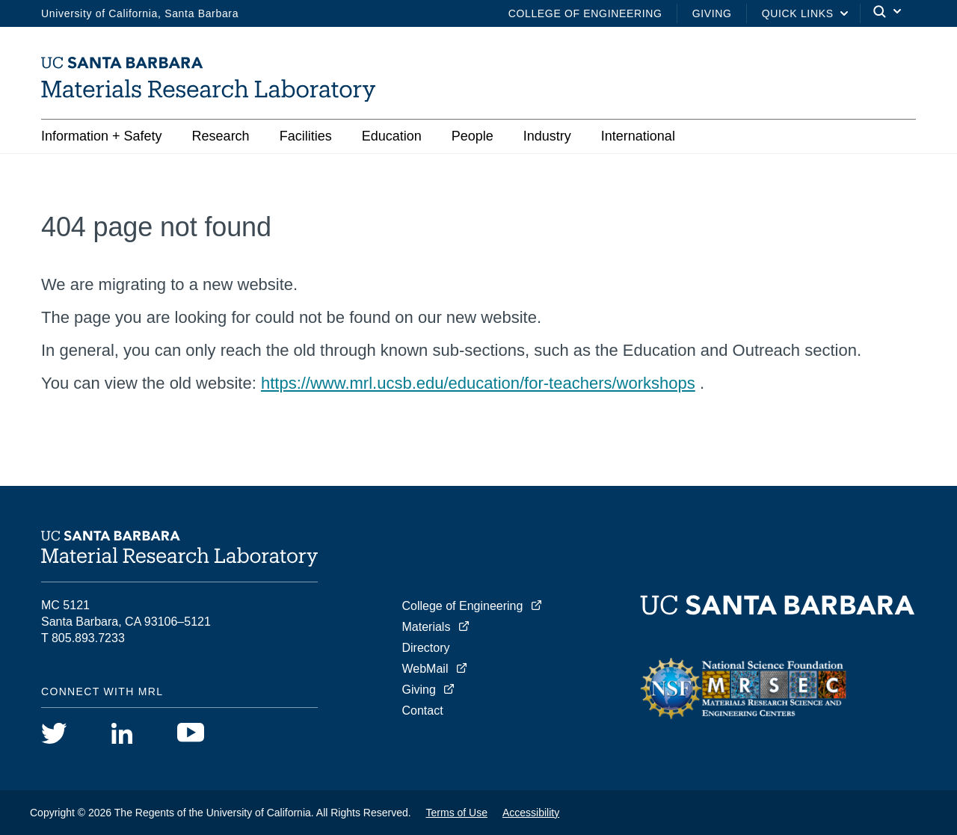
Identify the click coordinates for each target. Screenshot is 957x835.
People (472, 136)
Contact (422, 710)
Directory (426, 647)
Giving (712, 13)
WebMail (425, 668)
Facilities (306, 136)
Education (392, 136)
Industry (547, 136)
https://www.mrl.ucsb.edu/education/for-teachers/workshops (478, 383)
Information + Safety (101, 136)
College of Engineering (585, 13)
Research (221, 136)
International (638, 136)
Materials (426, 626)
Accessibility (530, 813)
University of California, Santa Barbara (140, 13)
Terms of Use (456, 813)
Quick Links (798, 13)
